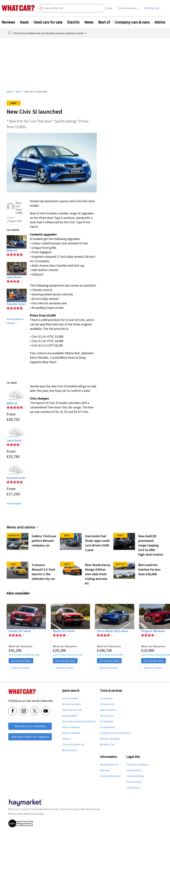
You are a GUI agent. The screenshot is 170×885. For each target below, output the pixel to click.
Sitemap (104, 770)
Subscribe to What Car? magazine (30, 736)
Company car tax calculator (115, 733)
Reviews (10, 22)
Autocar (66, 738)
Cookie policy (133, 770)
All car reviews (70, 698)
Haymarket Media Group (86, 809)
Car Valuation (107, 727)
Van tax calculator (110, 738)
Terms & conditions (137, 764)
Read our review (20, 667)
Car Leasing (106, 721)
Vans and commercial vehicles (79, 721)
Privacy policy (134, 782)
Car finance (106, 698)
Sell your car (107, 715)
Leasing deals (69, 715)
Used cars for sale (50, 22)
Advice (161, 22)
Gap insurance (108, 710)
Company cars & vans (134, 22)
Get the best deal (21, 660)
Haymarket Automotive (44, 809)
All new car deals (71, 704)
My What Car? (152, 8)
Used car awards (71, 733)
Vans (109, 8)
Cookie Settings (135, 776)
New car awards (71, 727)
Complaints (133, 787)
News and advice (22, 527)
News (91, 22)
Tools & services (127, 8)
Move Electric (69, 750)
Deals (26, 22)
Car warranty (107, 704)
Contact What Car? (110, 776)
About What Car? (109, 764)
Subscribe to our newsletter (30, 726)
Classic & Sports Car (73, 744)
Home (10, 91)
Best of (106, 22)
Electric (75, 22)
